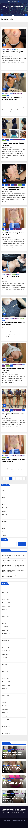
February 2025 (6, 633)
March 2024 (5, 671)
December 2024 (6, 640)
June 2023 (5, 702)
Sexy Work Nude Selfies (14, 6)
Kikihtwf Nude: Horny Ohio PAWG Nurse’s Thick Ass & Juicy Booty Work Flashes (13, 783)
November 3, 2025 (7, 191)
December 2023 (6, 681)
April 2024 (5, 668)
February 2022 (6, 733)
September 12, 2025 (8, 418)
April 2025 (5, 626)
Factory (4, 504)
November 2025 (6, 606)
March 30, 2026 (8, 771)
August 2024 (5, 654)
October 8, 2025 (7, 372)
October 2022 (5, 729)
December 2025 (6, 602)
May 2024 (4, 664)
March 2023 (5, 712)
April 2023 (5, 709)
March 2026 (5, 592)
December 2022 (6, 723)
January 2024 (5, 678)
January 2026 (5, 599)
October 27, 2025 (7, 237)
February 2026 (6, 595)
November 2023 (6, 685)
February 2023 (6, 716)
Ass (3, 93)
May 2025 (4, 623)
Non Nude (4, 514)
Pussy (13, 49)
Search (4, 539)
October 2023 (5, 688)
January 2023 (5, 719)
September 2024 (6, 650)
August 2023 (5, 695)
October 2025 (5, 609)
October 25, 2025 (7, 281)
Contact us (9, 825)
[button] (23, 15)
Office (9, 49)
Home (5, 825)
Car (6, 49)
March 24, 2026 (8, 800)
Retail (3, 528)
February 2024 (6, 674)
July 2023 (4, 699)
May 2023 (4, 705)
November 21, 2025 (7, 56)
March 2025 (5, 630)
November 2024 (6, 644)
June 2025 (5, 619)
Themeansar (13, 821)
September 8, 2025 (7, 464)
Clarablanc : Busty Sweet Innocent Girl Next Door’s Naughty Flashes (12, 754)
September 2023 (6, 692)
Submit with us (16, 825)
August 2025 (5, 616)
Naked (23, 139)
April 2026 (5, 589)
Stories (4, 531)
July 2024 (4, 657)
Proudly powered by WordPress (9, 820)
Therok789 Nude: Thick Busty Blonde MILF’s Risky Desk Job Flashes (13, 769)
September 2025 (6, 613)
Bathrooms (7, 93)
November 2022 (6, 726)
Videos (16, 49)
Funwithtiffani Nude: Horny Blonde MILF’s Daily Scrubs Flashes (13, 798)
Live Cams (22, 825)
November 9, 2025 (7, 147)
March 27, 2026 (8, 785)
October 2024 (5, 647)
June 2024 (5, 661)
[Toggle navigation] (13, 15)
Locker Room (18, 93)
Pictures (4, 95)
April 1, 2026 (8, 756)
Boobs (3, 49)
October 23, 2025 (7, 327)
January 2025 (5, 637)
